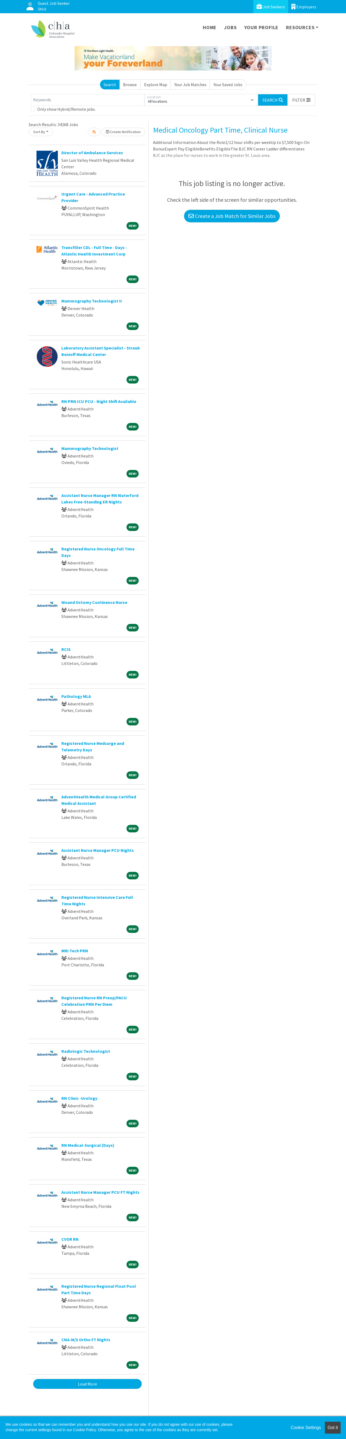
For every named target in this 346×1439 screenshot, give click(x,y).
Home (210, 27)
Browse (130, 84)
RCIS (66, 649)
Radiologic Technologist (85, 1051)
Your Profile (261, 27)
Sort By (39, 131)
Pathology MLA (76, 696)
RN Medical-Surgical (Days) (87, 1145)
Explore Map (155, 84)
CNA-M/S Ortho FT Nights (85, 1339)
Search (110, 84)
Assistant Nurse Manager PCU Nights (97, 850)
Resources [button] (300, 27)
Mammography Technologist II (91, 301)
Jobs (230, 27)
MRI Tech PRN (74, 950)
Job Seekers (271, 6)
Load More (87, 1384)
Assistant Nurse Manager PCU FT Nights (100, 1192)
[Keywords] (87, 100)
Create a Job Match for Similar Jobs (231, 216)
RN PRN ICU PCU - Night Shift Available (98, 401)
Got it (333, 1427)
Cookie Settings (306, 1427)
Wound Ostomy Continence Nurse (94, 602)
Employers (303, 6)
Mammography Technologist (89, 448)
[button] (301, 100)
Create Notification (123, 131)
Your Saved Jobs (228, 84)
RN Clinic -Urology (79, 1098)
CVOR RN (70, 1239)
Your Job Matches (190, 84)
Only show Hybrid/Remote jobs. (66, 109)
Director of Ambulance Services (92, 152)
